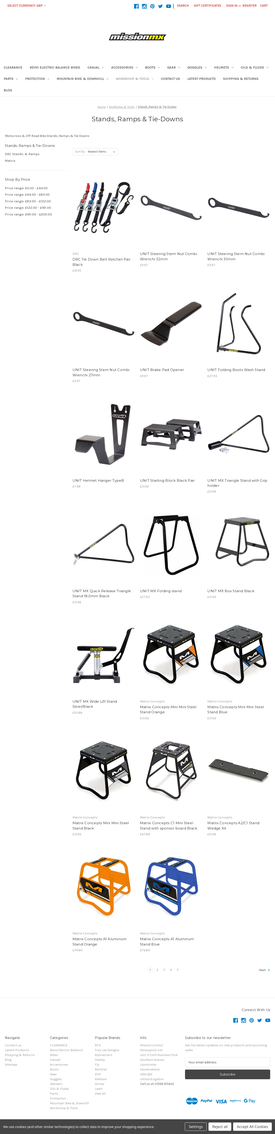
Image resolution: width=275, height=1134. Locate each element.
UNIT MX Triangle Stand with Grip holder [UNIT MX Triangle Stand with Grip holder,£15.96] (237, 483)
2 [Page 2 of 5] (157, 970)
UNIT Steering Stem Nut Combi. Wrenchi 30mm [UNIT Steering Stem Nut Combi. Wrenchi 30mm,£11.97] (236, 256)
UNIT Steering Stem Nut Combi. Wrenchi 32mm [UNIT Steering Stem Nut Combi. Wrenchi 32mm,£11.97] (169, 256)
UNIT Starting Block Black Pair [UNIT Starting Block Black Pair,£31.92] (167, 480)
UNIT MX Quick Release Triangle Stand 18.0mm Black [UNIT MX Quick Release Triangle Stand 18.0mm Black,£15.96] (101, 593)
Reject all (220, 1126)
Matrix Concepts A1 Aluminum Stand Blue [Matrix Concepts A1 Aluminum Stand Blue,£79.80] (167, 941)
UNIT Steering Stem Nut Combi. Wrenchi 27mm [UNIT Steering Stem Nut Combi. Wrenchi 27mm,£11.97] (101, 372)
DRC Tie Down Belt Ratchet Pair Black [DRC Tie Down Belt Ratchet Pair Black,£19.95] (101, 262)
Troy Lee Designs (107, 1050)
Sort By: (80, 151)
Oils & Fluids (254, 67)
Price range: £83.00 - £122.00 (28, 201)
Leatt (99, 1089)
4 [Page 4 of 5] (171, 970)
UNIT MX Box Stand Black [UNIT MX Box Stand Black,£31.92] (230, 591)
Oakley (100, 1060)
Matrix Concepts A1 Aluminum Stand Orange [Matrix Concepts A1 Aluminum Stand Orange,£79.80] (99, 941)
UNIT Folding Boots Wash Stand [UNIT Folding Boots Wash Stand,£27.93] (236, 370)
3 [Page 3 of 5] (164, 970)
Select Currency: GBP (26, 6)
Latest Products (201, 79)
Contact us (170, 79)
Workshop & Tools (134, 79)
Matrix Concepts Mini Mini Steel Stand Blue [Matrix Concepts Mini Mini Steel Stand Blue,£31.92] (235, 709)
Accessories (124, 67)
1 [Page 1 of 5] (150, 970)
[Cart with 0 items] (264, 5)
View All (100, 1094)
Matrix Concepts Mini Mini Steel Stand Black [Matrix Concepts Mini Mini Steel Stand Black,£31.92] (100, 825)
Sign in (231, 6)
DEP (98, 1074)
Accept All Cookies (252, 1126)
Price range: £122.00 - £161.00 (28, 208)
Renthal (101, 1069)
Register (249, 6)
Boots (152, 67)
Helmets (223, 67)
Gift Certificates (207, 6)
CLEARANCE (13, 67)
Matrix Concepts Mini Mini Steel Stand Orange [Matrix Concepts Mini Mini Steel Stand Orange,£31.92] (168, 709)
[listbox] (102, 151)
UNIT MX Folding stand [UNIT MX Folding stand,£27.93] (161, 591)
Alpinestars (103, 1055)
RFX (98, 1045)
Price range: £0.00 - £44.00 (26, 188)
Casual (95, 67)
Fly (97, 1065)
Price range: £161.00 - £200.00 (28, 214)
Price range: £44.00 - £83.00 (27, 194)
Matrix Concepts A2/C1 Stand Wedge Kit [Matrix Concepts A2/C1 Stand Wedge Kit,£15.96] (233, 825)
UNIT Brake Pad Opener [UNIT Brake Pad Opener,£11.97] (162, 370)
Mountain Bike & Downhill (82, 79)
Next (264, 970)
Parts (11, 79)
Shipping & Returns (240, 79)
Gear (173, 67)
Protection (37, 79)
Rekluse (101, 1079)
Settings (196, 1126)
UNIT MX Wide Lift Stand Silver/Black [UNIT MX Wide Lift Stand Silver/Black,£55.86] (94, 704)
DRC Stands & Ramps (22, 154)
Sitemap (11, 1065)
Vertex (99, 1084)
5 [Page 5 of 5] (178, 970)
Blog (8, 90)
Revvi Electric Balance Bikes (55, 67)
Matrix (10, 161)
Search (183, 6)
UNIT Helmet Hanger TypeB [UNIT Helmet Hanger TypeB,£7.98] (98, 480)
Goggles (197, 67)
